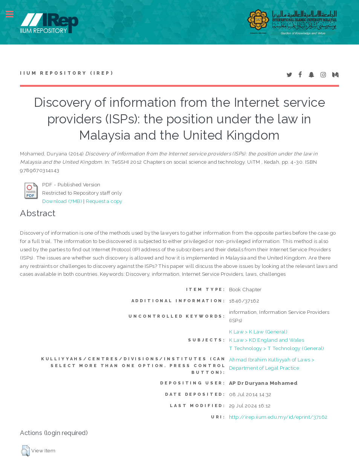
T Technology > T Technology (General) (276, 348)
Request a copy (104, 201)
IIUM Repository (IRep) (66, 73)
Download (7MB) (62, 201)
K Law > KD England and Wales (266, 340)
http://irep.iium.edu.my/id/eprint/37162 (278, 417)
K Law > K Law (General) (258, 332)
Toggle (13, 14)
